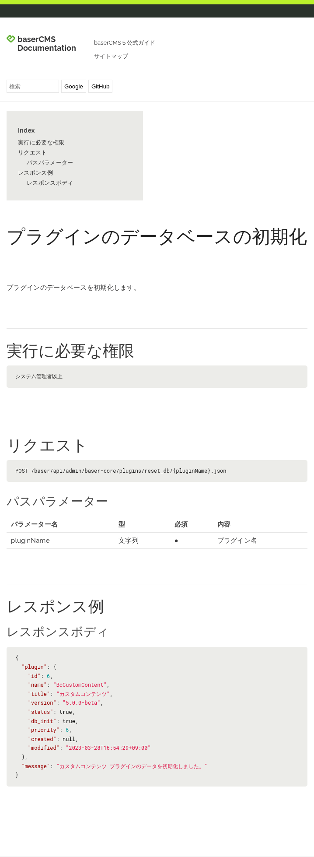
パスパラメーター (50, 162)
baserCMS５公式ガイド (124, 42)
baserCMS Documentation (46, 44)
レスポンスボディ (50, 182)
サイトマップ (111, 56)
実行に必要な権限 (41, 142)
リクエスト (32, 152)
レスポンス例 (35, 172)
